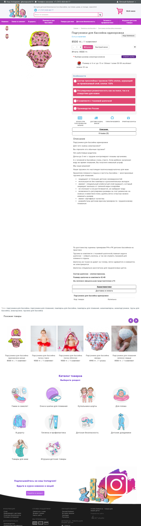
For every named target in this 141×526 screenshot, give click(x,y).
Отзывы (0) (120, 129)
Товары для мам (67, 22)
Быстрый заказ (101, 47)
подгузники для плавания (42, 300)
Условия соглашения (11, 509)
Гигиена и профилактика (107, 21)
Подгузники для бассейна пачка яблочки (70, 349)
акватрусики (16, 303)
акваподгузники (122, 300)
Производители (9, 516)
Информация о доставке (12, 505)
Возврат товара (38, 505)
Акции (6, 521)
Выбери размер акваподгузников (90, 57)
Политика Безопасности (12, 507)
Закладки (65, 507)
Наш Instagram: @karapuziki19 (18, 2)
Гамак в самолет (18, 22)
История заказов (68, 505)
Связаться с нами (39, 503)
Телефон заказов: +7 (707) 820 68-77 (52, 2)
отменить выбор (129, 57)
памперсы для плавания (88, 300)
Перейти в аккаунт (35, 485)
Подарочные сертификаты (13, 517)
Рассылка (65, 509)
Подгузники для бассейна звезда (97, 349)
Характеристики (87, 283)
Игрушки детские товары (129, 21)
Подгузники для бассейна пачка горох (43, 349)
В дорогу (31, 22)
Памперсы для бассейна (48, 21)
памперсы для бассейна (65, 300)
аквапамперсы (107, 300)
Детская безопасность (85, 22)
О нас (6, 503)
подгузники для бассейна (18, 300)
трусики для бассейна (33, 303)
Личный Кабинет (126, 2)
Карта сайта (37, 507)
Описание (88, 129)
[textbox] (66, 14)
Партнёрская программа (12, 519)
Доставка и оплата (119, 283)
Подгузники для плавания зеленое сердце (124, 349)
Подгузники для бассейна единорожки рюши (16, 349)
